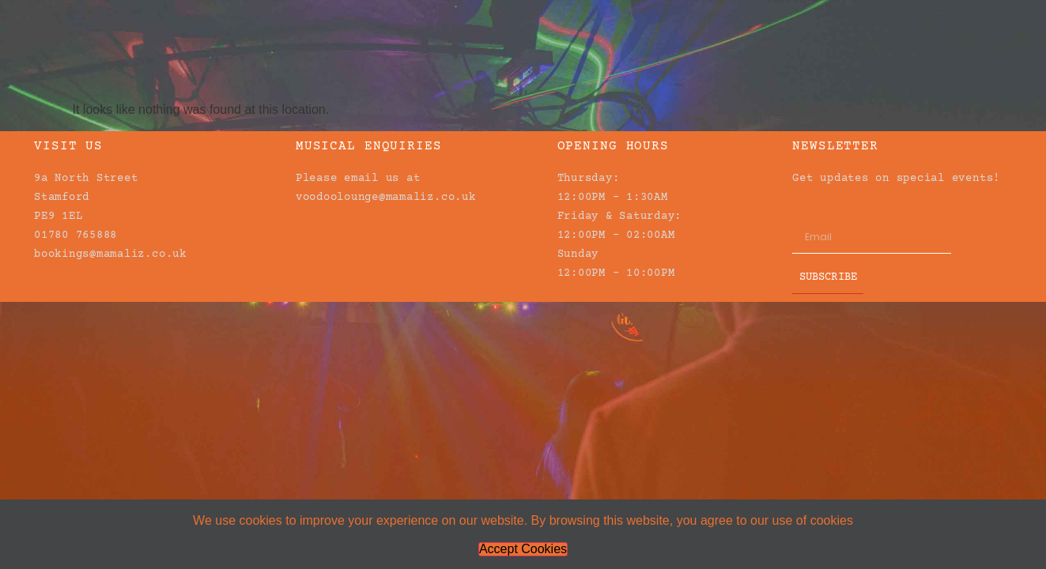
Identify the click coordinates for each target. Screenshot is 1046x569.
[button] (1001, 23)
